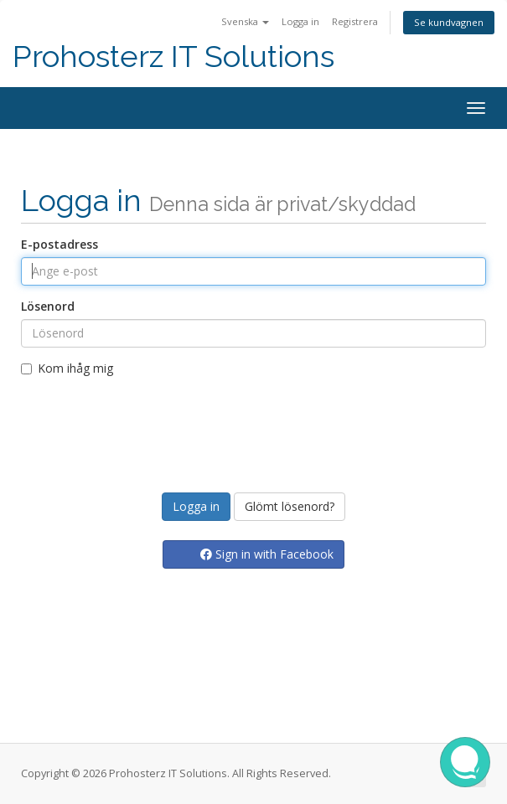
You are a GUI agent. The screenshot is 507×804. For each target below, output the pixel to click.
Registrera (355, 21)
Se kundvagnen (449, 22)
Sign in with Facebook (267, 554)
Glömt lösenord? (289, 506)
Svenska (245, 21)
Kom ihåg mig (67, 368)
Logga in (300, 21)
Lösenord (48, 306)
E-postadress (59, 244)
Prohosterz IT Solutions (173, 57)
